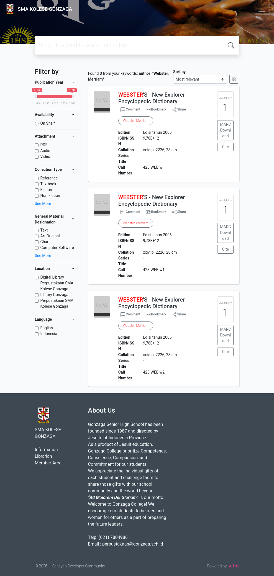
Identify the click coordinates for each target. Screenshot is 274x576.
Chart (45, 242)
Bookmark (158, 109)
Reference (49, 178)
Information (46, 449)
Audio (45, 150)
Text (44, 230)
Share (179, 109)
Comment (130, 109)
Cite (225, 147)
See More (43, 203)
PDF (44, 145)
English (46, 328)
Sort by (179, 72)
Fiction (46, 189)
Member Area (48, 463)
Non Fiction (50, 195)
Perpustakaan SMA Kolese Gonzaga (56, 303)
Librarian (43, 456)
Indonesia (48, 333)
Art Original (50, 236)
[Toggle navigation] (262, 9)
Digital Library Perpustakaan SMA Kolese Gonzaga (56, 283)
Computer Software (57, 247)
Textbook (48, 184)
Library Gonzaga (54, 294)
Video (45, 156)
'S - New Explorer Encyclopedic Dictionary (151, 98)
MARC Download (225, 130)
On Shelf (47, 123)
